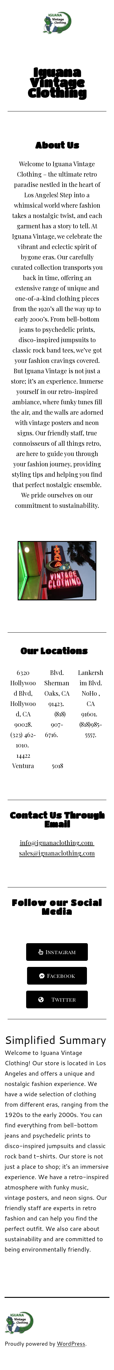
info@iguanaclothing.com (56, 842)
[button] (57, 952)
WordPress (71, 1343)
